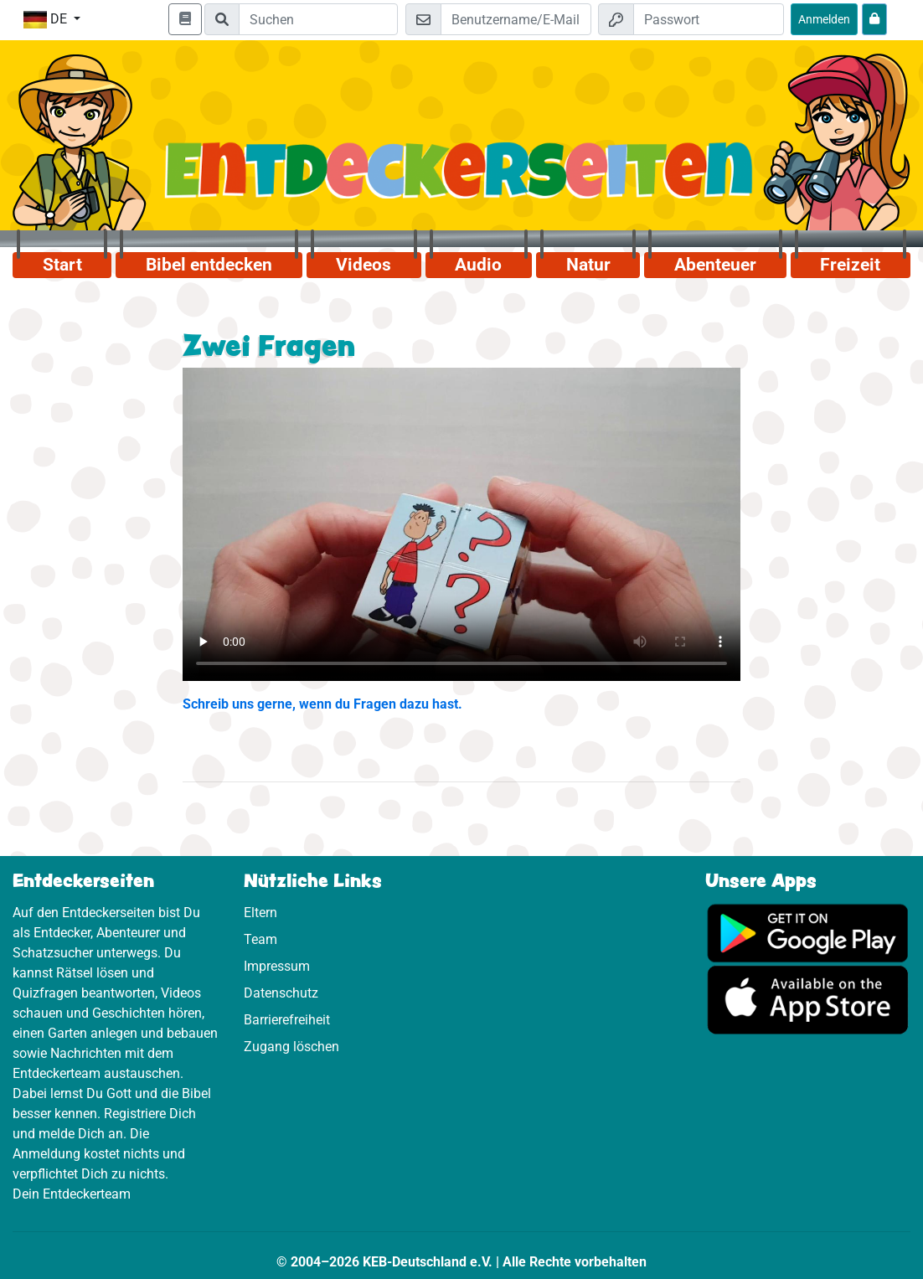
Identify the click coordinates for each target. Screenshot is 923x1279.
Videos (363, 265)
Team (260, 939)
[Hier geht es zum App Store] (808, 999)
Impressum (277, 966)
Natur (588, 265)
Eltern (260, 913)
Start (62, 265)
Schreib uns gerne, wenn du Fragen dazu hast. (322, 704)
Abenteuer (715, 265)
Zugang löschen (291, 1047)
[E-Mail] (516, 19)
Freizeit (850, 265)
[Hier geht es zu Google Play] (808, 932)
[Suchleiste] (318, 19)
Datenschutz (281, 993)
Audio (478, 265)
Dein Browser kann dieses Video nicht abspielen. (461, 525)
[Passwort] (708, 19)
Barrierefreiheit (287, 1020)
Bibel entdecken (209, 265)
